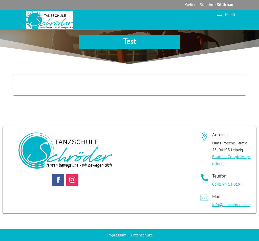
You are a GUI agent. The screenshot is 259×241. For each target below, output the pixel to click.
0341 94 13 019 (226, 184)
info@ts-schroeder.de (231, 204)
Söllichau (225, 4)
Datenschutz (141, 234)
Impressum (116, 234)
